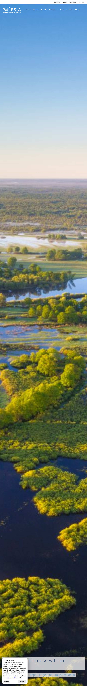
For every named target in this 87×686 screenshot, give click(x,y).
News (71, 10)
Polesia (35, 10)
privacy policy (12, 678)
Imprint (65, 2)
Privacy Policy (72, 2)
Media (77, 10)
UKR (83, 2)
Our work (53, 10)
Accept (22, 681)
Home (28, 10)
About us (63, 10)
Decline (6, 681)
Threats (44, 10)
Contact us (57, 2)
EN (80, 2)
